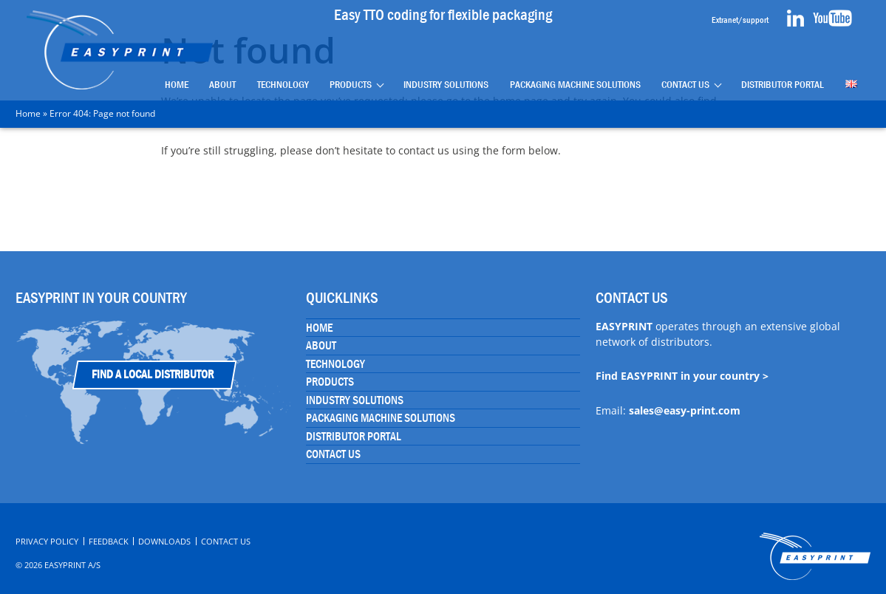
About (223, 83)
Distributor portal (782, 83)
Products (351, 83)
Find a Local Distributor (153, 374)
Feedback (109, 541)
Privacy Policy (47, 541)
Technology (283, 83)
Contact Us (685, 83)
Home (176, 83)
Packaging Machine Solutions (575, 83)
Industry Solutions (445, 83)
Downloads (164, 541)
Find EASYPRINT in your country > (682, 376)
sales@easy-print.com (684, 410)
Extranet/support (740, 20)
